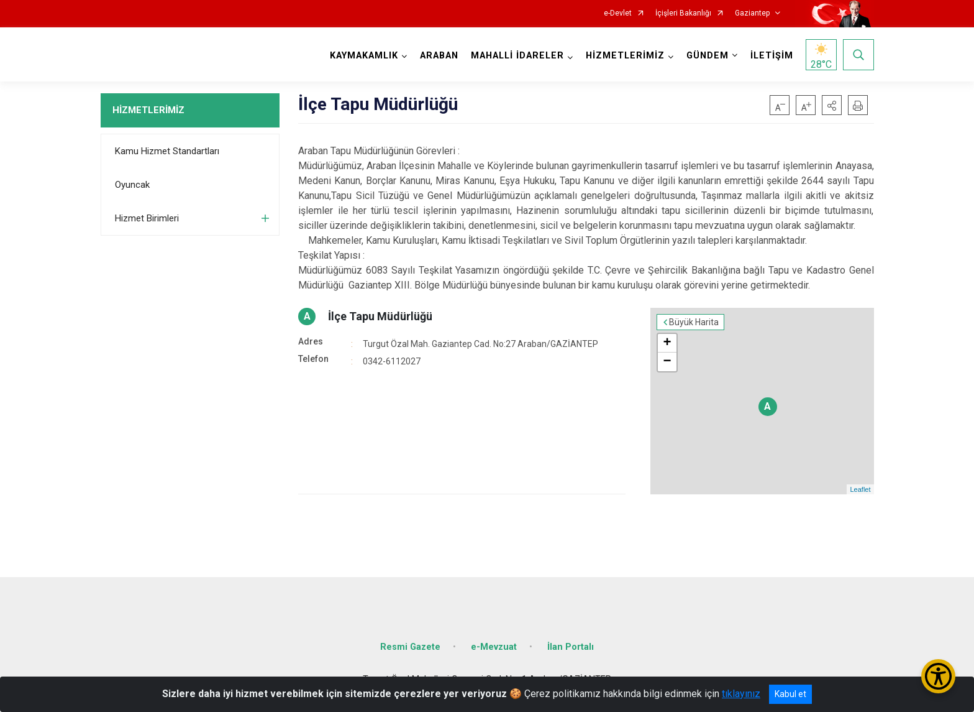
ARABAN (439, 55)
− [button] (667, 362)
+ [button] (667, 343)
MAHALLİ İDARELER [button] (517, 55)
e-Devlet (618, 13)
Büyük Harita (694, 322)
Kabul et (790, 694)
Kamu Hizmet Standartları (167, 151)
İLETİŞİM (771, 55)
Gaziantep (752, 13)
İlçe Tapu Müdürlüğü (380, 316)
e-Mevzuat (494, 647)
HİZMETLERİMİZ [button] (625, 55)
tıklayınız (741, 694)
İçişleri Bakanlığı (683, 13)
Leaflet (860, 489)
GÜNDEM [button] (707, 55)
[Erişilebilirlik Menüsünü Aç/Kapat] (938, 676)
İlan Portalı (570, 647)
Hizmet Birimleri (147, 218)
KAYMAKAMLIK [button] (364, 55)
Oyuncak (132, 184)
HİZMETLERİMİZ (148, 110)
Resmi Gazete (410, 647)
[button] (832, 105)
